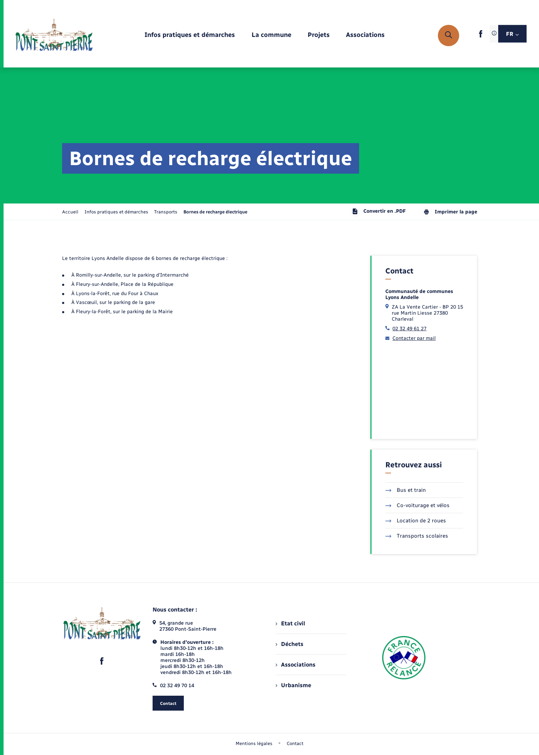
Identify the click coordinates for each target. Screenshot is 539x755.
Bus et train (405, 490)
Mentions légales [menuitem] (254, 743)
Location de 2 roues (415, 520)
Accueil (70, 211)
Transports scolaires (416, 536)
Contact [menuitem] (295, 743)
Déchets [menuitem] (289, 644)
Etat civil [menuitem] (290, 623)
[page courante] (215, 211)
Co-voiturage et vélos (417, 505)
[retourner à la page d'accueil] (54, 35)
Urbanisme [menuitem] (293, 685)
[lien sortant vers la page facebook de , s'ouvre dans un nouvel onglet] (480, 36)
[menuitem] (189, 35)
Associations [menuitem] (295, 664)
